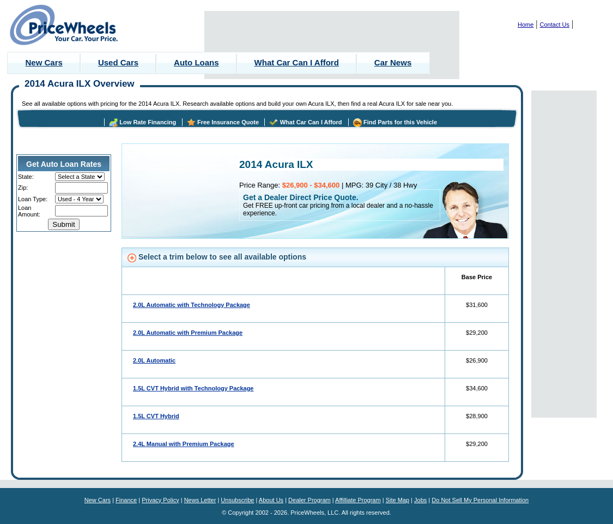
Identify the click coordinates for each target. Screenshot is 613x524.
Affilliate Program (358, 500)
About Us (271, 500)
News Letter (200, 500)
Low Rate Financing (147, 122)
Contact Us (554, 24)
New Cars (44, 62)
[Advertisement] (331, 45)
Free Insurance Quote (228, 122)
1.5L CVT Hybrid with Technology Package (193, 388)
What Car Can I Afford (296, 62)
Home (525, 24)
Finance (126, 500)
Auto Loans (196, 62)
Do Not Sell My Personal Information (480, 500)
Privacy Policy (160, 500)
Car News (392, 62)
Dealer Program (309, 500)
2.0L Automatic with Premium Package (187, 332)
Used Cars (118, 62)
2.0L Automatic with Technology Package (191, 305)
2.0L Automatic (154, 360)
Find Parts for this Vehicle (400, 122)
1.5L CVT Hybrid (156, 416)
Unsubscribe (237, 500)
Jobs (420, 500)
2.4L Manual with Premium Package (183, 444)
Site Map (397, 500)
